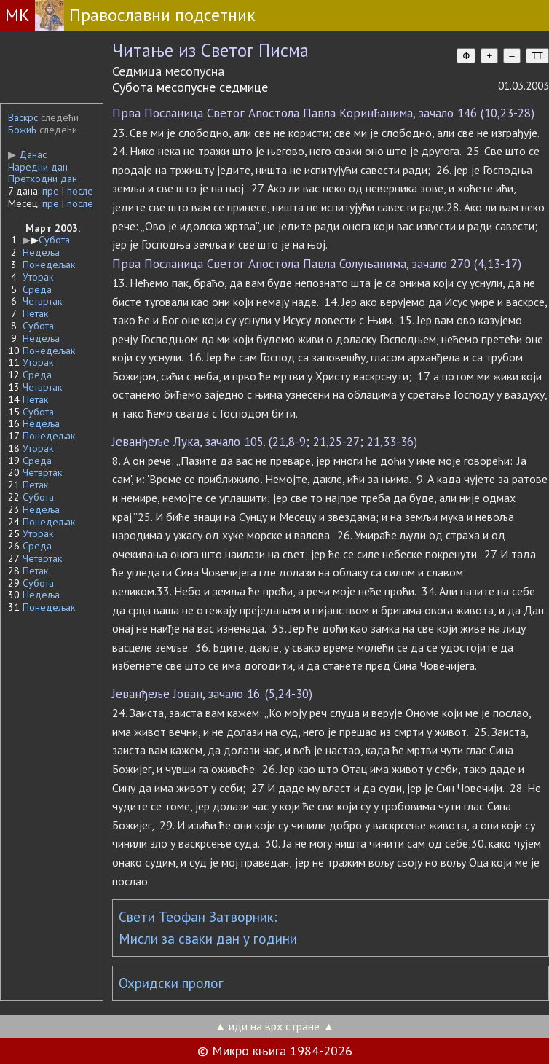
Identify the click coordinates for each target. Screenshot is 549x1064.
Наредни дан (38, 166)
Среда (37, 289)
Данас (27, 154)
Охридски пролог (171, 983)
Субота (54, 239)
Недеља (41, 252)
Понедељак (49, 264)
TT (537, 55)
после (80, 190)
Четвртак (42, 301)
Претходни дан (42, 178)
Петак (35, 313)
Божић (22, 129)
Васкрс (23, 117)
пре (50, 190)
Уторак (38, 276)
